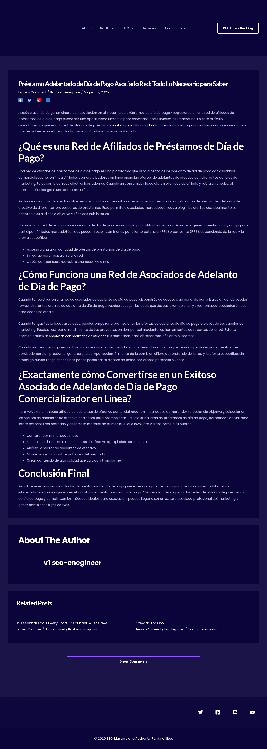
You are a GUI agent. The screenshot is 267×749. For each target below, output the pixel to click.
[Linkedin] (48, 100)
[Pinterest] (39, 100)
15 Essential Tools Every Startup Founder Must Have (67, 623)
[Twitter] (30, 100)
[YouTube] (252, 712)
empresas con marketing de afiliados (79, 335)
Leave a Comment (33, 92)
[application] (131, 28)
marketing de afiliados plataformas (141, 125)
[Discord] (235, 712)
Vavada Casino (152, 623)
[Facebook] (20, 100)
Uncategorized (58, 629)
